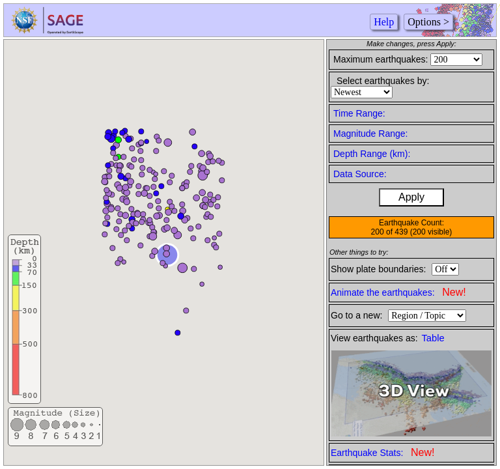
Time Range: (359, 113)
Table (433, 338)
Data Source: (360, 174)
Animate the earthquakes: (398, 292)
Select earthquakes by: (383, 81)
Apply (411, 197)
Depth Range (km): (371, 154)
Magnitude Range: (370, 133)
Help (384, 21)
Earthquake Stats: (382, 452)
